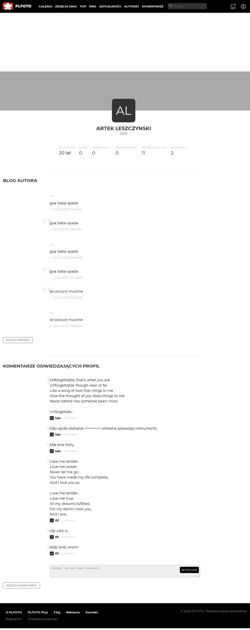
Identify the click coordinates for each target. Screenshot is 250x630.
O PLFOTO (14, 614)
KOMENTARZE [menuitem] (152, 6)
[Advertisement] (125, 42)
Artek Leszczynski (123, 128)
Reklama (73, 614)
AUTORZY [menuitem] (131, 6)
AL (123, 110)
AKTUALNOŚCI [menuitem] (110, 6)
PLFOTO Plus (38, 614)
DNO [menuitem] (92, 6)
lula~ (58, 418)
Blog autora (20, 180)
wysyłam (189, 570)
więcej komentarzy (21, 587)
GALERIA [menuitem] (45, 6)
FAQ (57, 614)
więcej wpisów (18, 340)
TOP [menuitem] (83, 6)
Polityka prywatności (43, 621)
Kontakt (92, 614)
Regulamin (14, 621)
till (57, 520)
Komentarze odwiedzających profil (51, 366)
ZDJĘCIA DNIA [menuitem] (66, 6)
